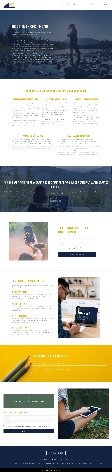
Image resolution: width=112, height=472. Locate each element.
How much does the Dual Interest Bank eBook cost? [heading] (49, 363)
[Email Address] (77, 244)
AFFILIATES (92, 5)
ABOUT (74, 5)
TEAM (83, 5)
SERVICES (64, 5)
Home (55, 5)
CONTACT (103, 5)
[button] (69, 4)
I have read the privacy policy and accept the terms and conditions (77, 249)
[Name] (77, 239)
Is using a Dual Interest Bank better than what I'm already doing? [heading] (52, 369)
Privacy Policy (44, 459)
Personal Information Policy (62, 459)
